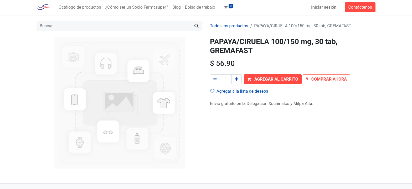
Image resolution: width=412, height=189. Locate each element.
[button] (273, 79)
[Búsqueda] (196, 26)
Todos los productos (229, 25)
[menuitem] (79, 7)
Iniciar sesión (323, 7)
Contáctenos (360, 7)
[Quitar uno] (215, 79)
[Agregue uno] (236, 79)
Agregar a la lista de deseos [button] (239, 91)
